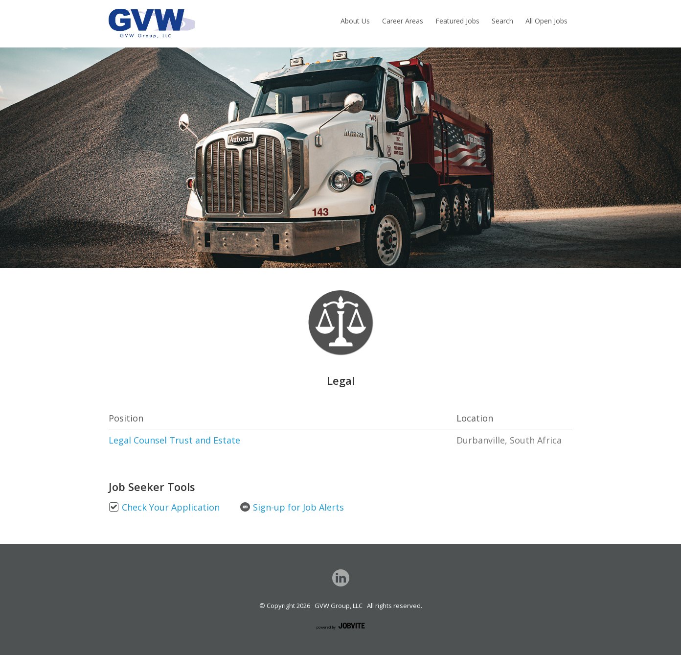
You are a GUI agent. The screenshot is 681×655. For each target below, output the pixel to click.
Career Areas (402, 20)
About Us (355, 20)
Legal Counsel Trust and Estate (174, 440)
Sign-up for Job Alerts (292, 507)
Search (502, 20)
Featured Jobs (457, 20)
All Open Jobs (546, 20)
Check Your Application (164, 507)
